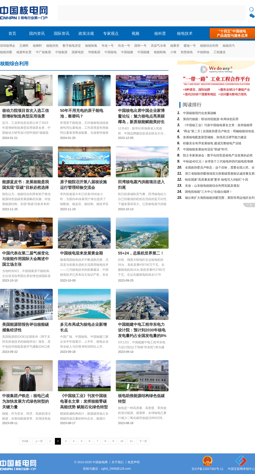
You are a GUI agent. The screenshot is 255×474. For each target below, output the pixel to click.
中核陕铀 (203, 52)
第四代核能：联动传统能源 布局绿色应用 (210, 119)
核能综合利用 (209, 45)
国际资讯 (61, 33)
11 (131, 441)
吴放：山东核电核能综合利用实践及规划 (211, 185)
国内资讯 (37, 33)
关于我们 (118, 462)
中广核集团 (43, 52)
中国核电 (111, 52)
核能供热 (52, 45)
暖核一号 (190, 45)
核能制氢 (91, 45)
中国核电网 (100, 462)
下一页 (143, 441)
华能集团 (94, 52)
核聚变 (174, 45)
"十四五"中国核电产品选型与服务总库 (232, 33)
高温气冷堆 (158, 45)
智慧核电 (187, 52)
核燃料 (37, 45)
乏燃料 (24, 45)
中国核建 (127, 52)
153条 (25, 441)
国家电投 (78, 52)
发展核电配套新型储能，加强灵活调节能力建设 (214, 137)
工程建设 (220, 52)
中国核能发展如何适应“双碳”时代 (204, 149)
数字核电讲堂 (72, 45)
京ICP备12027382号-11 (207, 469)
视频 (135, 33)
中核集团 (61, 52)
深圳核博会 (7, 45)
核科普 (160, 33)
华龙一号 (108, 45)
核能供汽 (229, 45)
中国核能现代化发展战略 (199, 113)
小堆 (173, 52)
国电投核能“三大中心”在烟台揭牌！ (208, 191)
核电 (25, 13)
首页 (12, 33)
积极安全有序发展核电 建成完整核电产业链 (211, 143)
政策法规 (86, 33)
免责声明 (134, 462)
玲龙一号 (124, 45)
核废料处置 (24, 52)
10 (121, 441)
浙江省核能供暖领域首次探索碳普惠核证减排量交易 (219, 173)
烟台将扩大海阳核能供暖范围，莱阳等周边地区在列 (219, 197)
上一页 (39, 441)
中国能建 (143, 52)
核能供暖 (6, 52)
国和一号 (140, 45)
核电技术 (185, 33)
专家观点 (111, 33)
